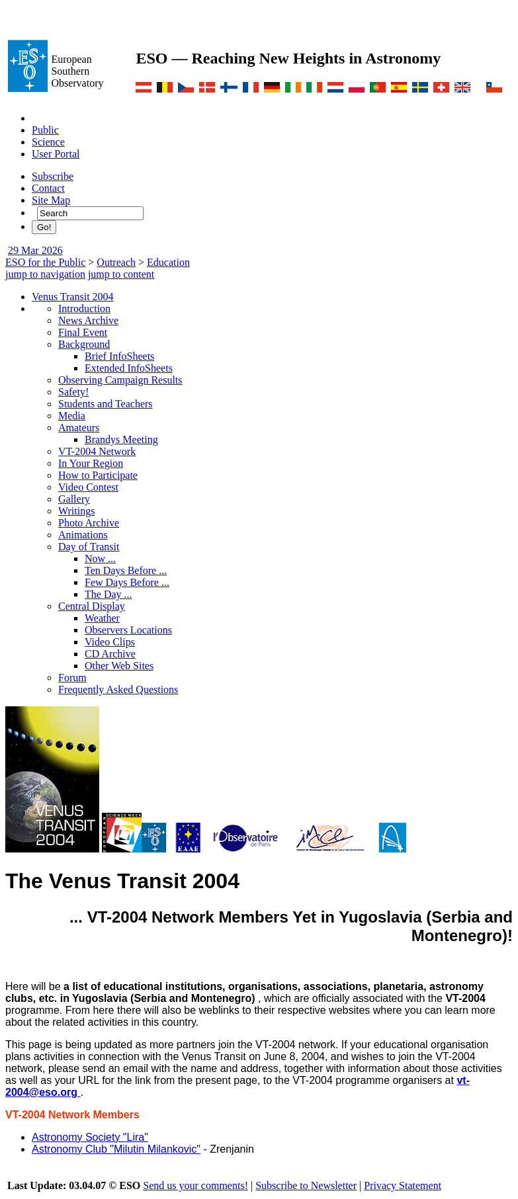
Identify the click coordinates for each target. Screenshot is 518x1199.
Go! (44, 227)
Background (84, 344)
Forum (72, 677)
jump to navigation (45, 274)
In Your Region (90, 463)
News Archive (88, 320)
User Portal (55, 153)
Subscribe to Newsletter (306, 1185)
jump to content (121, 274)
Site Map (51, 200)
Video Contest (88, 487)
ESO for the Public (45, 262)
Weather (102, 618)
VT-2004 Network (97, 451)
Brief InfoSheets (119, 356)
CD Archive (110, 653)
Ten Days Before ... (126, 570)
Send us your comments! (195, 1185)
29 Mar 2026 (35, 250)
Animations (83, 534)
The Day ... (108, 594)
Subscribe (52, 176)
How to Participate (98, 475)
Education (168, 262)
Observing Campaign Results (120, 380)
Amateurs (78, 427)
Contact (48, 188)
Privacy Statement (402, 1185)
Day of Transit (88, 546)
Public (45, 130)
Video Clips (110, 641)
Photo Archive (88, 522)
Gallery (74, 499)
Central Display (91, 606)
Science (48, 141)
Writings (76, 511)
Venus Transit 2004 (73, 296)
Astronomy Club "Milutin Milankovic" (116, 1149)
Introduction (84, 308)
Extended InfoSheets (129, 368)
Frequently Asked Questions (118, 689)
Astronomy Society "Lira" (90, 1137)
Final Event (82, 332)
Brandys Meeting (121, 439)
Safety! (73, 391)
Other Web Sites (119, 665)
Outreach (116, 262)
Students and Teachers (105, 403)
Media (71, 415)
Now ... (100, 558)
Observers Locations (128, 630)
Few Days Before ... (127, 582)
